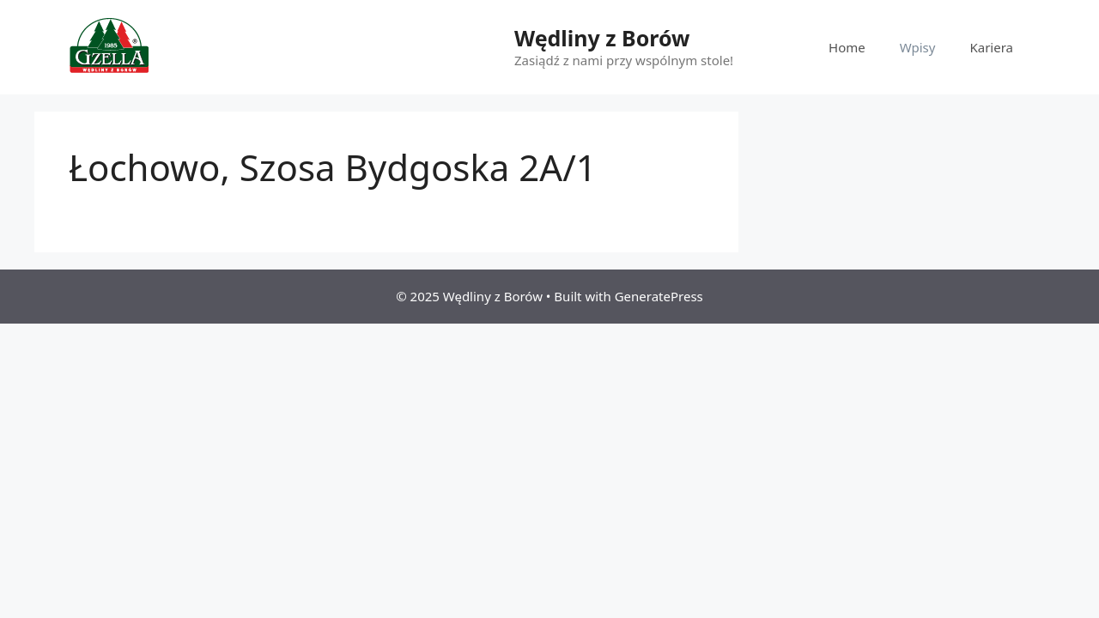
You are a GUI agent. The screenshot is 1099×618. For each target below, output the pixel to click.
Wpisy (918, 47)
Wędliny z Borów (601, 37)
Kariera (991, 47)
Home (847, 47)
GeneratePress (659, 296)
